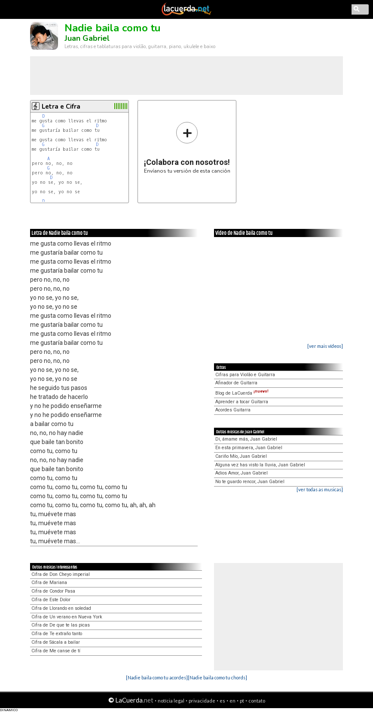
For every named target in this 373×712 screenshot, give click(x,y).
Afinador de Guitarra (236, 383)
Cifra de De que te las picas (60, 625)
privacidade (202, 700)
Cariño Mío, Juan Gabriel (241, 456)
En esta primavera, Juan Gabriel (248, 447)
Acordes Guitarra (233, 410)
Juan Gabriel (87, 38)
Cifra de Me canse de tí (55, 651)
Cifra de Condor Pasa (53, 591)
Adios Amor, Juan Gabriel (241, 473)
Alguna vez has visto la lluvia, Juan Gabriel (260, 465)
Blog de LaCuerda (242, 393)
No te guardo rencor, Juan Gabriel (249, 481)
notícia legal (171, 700)
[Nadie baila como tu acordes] (157, 677)
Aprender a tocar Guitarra (241, 402)
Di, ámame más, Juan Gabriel (246, 439)
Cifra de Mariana (49, 582)
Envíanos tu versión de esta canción (187, 147)
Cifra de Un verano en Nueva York (66, 617)
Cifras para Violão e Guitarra (245, 374)
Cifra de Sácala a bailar (55, 642)
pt (242, 700)
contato (256, 700)
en (232, 700)
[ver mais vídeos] (325, 346)
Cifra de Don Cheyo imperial (60, 574)
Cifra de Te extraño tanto (56, 633)
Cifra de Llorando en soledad (61, 608)
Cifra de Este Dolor (50, 599)
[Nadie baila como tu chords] (217, 677)
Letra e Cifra (61, 106)
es (222, 700)
